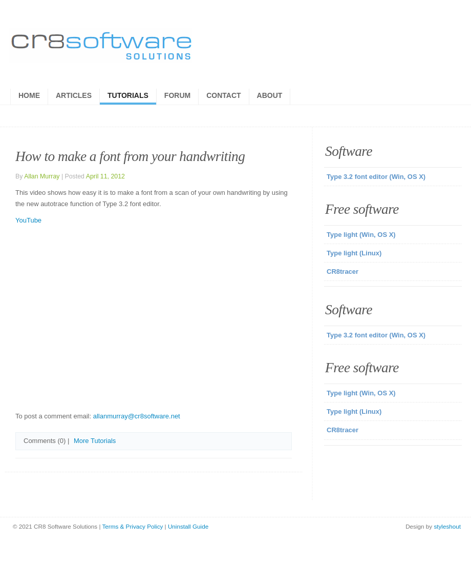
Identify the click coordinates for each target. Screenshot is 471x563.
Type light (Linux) (354, 253)
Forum (177, 95)
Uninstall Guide (188, 526)
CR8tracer (342, 271)
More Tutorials (95, 441)
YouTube (28, 220)
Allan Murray (41, 176)
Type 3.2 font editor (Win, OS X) (376, 176)
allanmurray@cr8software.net (136, 416)
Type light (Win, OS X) (361, 234)
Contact (223, 95)
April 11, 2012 (105, 176)
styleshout (447, 526)
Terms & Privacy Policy (132, 526)
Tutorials (128, 95)
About (270, 95)
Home (29, 95)
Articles (74, 95)
